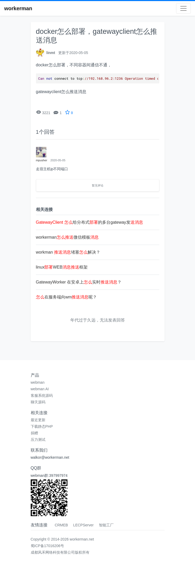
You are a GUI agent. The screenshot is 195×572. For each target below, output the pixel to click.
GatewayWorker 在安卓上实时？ (79, 282)
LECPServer (83, 525)
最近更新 (38, 420)
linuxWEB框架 (62, 267)
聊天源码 (38, 402)
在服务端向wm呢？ (66, 297)
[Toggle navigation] (183, 8)
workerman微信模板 (67, 237)
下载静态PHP (42, 426)
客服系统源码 (42, 395)
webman (38, 382)
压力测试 (38, 439)
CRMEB (61, 525)
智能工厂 (106, 525)
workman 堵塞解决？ (68, 252)
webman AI (40, 389)
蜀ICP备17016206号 (47, 546)
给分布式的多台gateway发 (89, 222)
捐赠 (34, 433)
